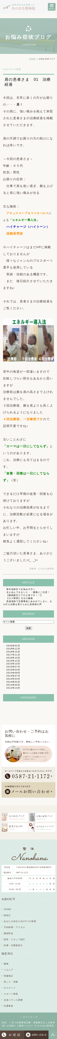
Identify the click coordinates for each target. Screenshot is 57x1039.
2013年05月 (13, 685)
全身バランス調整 (13, 1000)
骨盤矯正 (8, 976)
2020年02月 (13, 645)
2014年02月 (13, 682)
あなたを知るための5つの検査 (20, 921)
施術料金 (8, 933)
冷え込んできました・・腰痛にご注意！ (28, 592)
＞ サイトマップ (29, 1017)
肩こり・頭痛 (11, 982)
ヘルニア (8, 970)
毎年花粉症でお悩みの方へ (20, 589)
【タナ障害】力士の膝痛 (19, 598)
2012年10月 (13, 688)
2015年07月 (13, 666)
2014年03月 (13, 679)
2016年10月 (13, 658)
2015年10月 (13, 663)
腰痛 (6, 964)
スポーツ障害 (11, 994)
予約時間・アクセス (14, 927)
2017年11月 (13, 655)
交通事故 (8, 1006)
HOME (32, 59)
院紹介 (7, 915)
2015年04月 (13, 669)
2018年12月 (13, 648)
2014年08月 (13, 673)
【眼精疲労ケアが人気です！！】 (24, 595)
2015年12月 (13, 661)
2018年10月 (13, 651)
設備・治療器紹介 (13, 945)
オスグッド (10, 988)
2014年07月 (13, 676)
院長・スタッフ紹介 (14, 939)
